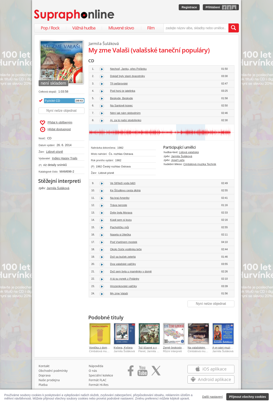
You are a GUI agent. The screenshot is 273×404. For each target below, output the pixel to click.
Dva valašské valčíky (123, 264)
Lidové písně (54, 151)
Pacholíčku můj (119, 227)
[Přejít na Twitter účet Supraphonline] (156, 372)
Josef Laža (177, 160)
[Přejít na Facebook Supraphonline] (130, 372)
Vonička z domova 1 (101, 347)
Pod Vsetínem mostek (123, 242)
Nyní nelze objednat (61, 110)
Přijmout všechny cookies (247, 396)
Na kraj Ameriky (119, 197)
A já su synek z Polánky (124, 278)
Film (151, 28)
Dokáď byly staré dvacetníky (127, 76)
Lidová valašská (189, 152)
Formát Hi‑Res (99, 385)
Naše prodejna (49, 380)
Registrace (189, 7)
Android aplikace (211, 379)
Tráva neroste (118, 205)
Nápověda (96, 366)
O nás (93, 371)
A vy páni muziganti (224, 347)
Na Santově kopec (121, 105)
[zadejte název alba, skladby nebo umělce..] (195, 27)
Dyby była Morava (121, 212)
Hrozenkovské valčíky (123, 286)
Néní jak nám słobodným (125, 113)
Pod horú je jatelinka (122, 90)
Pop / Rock (50, 28)
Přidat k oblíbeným (56, 122)
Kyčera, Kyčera (123, 347)
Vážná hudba (83, 28)
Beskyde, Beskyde (121, 98)
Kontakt (44, 366)
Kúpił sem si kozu (121, 219)
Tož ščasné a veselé (150, 347)
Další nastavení (212, 396)
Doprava (45, 375)
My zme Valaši (119, 293)
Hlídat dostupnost (55, 129)
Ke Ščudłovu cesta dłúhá (125, 190)
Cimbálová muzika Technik (199, 164)
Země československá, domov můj (184, 347)
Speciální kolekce (101, 375)
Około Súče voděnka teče (126, 249)
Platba (43, 385)
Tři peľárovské (119, 83)
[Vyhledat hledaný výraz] (233, 27)
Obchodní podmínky (53, 371)
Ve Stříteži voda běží (122, 183)
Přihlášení (213, 7)
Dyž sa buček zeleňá (123, 256)
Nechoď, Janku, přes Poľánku (128, 68)
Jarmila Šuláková (57, 188)
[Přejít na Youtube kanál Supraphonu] (142, 372)
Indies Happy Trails (64, 158)
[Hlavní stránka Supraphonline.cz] (74, 15)
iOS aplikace (211, 369)
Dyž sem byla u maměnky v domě (131, 271)
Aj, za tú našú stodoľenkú (125, 120)
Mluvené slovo (121, 28)
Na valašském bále (199, 347)
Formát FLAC (97, 380)
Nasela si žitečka (120, 234)
